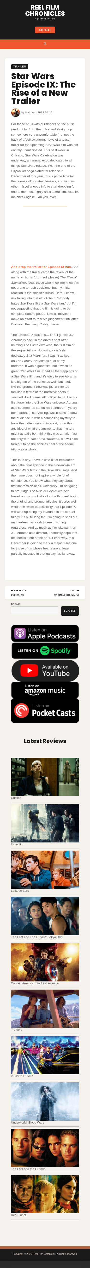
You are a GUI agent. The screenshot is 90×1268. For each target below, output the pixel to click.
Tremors (16, 1029)
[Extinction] (45, 823)
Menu (45, 30)
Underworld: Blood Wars (27, 1122)
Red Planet (18, 1215)
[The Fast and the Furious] (45, 1148)
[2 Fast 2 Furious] (45, 1055)
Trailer (19, 66)
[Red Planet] (45, 1194)
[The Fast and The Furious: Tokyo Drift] (45, 916)
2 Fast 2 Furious (22, 1076)
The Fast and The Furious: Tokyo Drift (36, 937)
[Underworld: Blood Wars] (45, 1101)
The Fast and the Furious (28, 1169)
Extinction (17, 844)
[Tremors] (45, 1009)
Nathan (30, 112)
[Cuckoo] (45, 777)
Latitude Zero (20, 890)
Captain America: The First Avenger (35, 983)
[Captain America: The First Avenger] (45, 962)
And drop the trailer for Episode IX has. (41, 267)
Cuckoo (16, 798)
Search (16, 604)
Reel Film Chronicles (45, 10)
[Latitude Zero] (45, 870)
